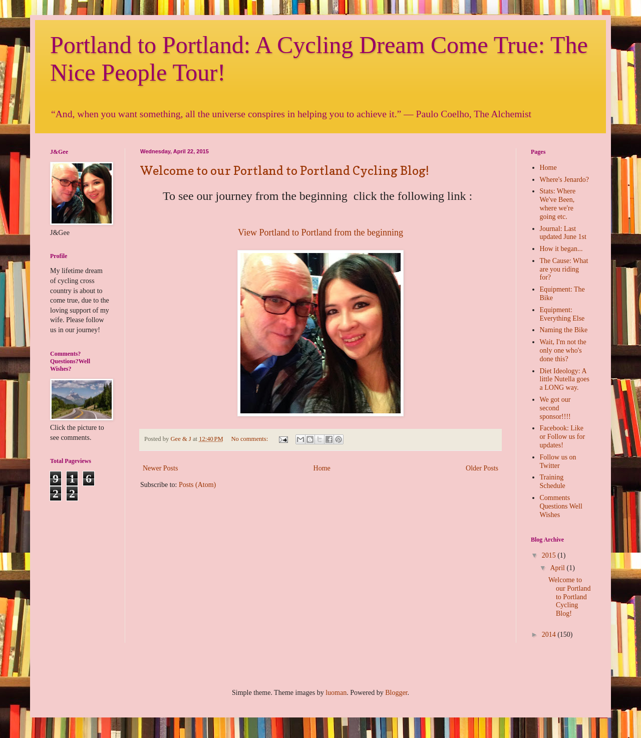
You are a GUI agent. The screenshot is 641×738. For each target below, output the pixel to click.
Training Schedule (552, 481)
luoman (336, 692)
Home (322, 468)
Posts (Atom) (197, 484)
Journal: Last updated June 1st (563, 233)
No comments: (250, 438)
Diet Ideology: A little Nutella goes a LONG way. (565, 379)
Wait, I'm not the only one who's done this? (563, 350)
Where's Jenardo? (564, 179)
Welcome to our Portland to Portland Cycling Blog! (284, 170)
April (558, 568)
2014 (550, 634)
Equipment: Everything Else (562, 314)
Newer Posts (160, 468)
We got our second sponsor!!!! (555, 408)
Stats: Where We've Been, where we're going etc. (558, 203)
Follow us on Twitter (558, 461)
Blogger (396, 692)
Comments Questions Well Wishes (561, 506)
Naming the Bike (564, 330)
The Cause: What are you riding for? (564, 269)
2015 (550, 555)
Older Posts (482, 468)
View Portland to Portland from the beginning (320, 232)
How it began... (561, 249)
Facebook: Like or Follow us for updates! (562, 436)
